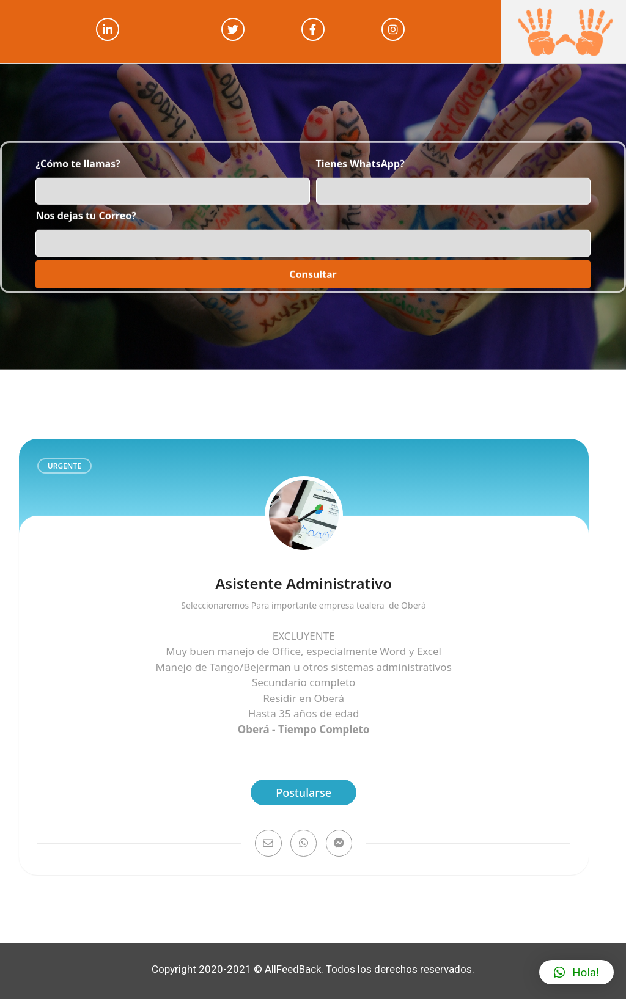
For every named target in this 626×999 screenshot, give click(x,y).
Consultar (313, 261)
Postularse (303, 792)
